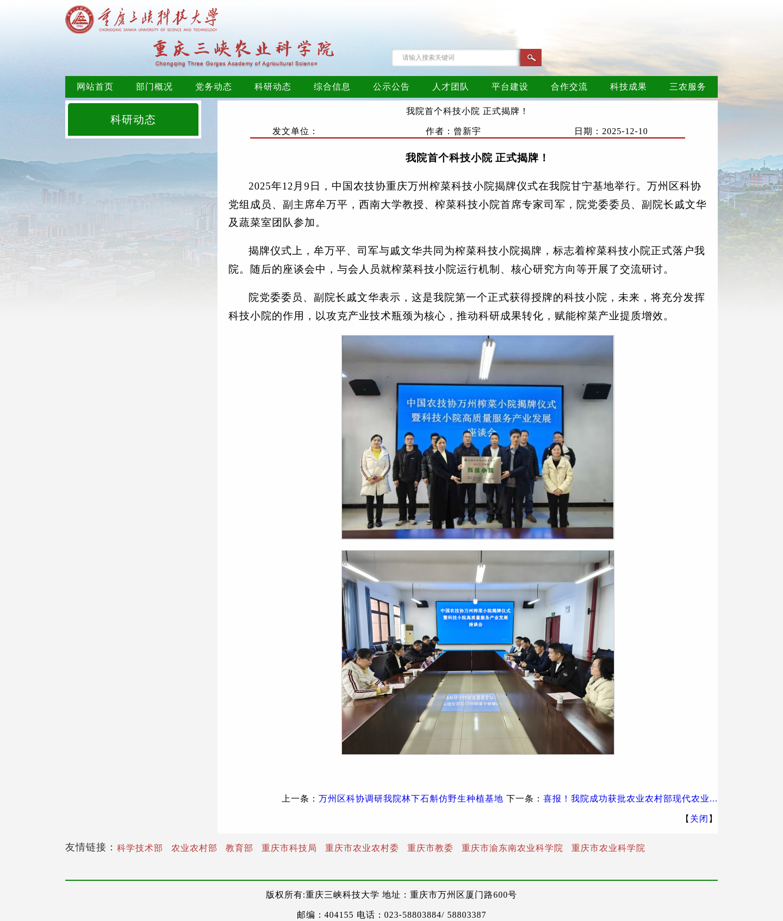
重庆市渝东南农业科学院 (512, 848)
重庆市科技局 (289, 848)
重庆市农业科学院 (608, 848)
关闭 (699, 818)
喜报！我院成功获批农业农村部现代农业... (630, 798)
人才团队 (450, 86)
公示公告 (391, 86)
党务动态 (213, 86)
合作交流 (569, 86)
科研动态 (272, 86)
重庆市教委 (430, 848)
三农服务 (687, 86)
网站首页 (95, 86)
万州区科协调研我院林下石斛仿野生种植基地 (411, 798)
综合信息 (332, 86)
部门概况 (154, 86)
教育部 (239, 848)
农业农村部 (194, 848)
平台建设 (510, 86)
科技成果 (628, 86)
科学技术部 (140, 848)
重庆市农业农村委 (362, 848)
